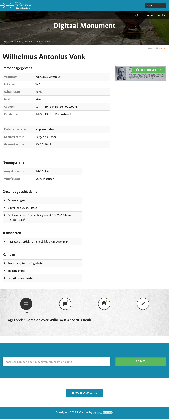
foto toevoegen (149, 70)
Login (136, 15)
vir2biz (163, 48)
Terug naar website (84, 393)
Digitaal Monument (12, 41)
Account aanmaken (154, 15)
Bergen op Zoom (66, 107)
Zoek (141, 361)
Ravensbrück (63, 114)
